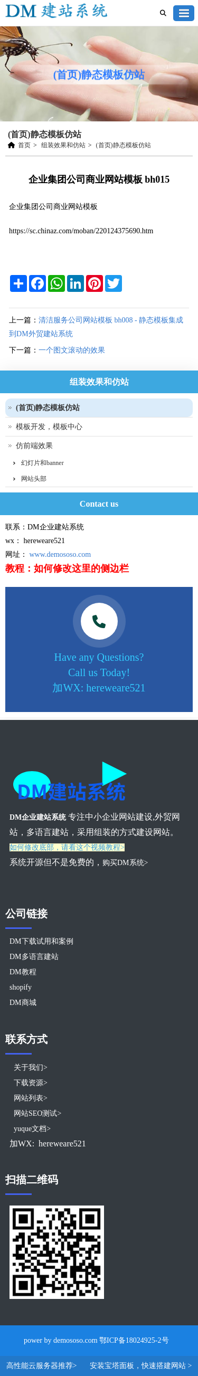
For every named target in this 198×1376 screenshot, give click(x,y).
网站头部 (33, 478)
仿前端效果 (34, 446)
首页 (24, 145)
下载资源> (31, 1083)
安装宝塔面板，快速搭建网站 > (141, 1366)
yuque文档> (32, 1129)
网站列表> (31, 1098)
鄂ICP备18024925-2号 (133, 1340)
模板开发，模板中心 (49, 427)
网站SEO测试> (37, 1113)
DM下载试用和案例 (41, 941)
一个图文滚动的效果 (72, 350)
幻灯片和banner (42, 463)
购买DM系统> (125, 863)
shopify (21, 987)
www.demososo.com (60, 554)
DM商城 (23, 1003)
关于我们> (31, 1067)
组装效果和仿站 (63, 145)
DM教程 (23, 972)
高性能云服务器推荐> (42, 1366)
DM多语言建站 (34, 957)
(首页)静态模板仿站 (123, 145)
